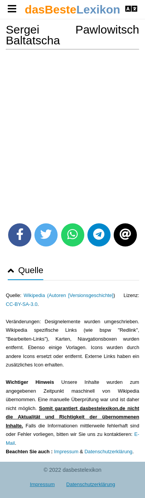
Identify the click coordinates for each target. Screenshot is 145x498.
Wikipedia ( (36, 295)
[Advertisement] (72, 133)
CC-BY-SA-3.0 (22, 304)
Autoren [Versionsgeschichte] (81, 295)
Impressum (66, 451)
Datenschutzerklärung (108, 451)
